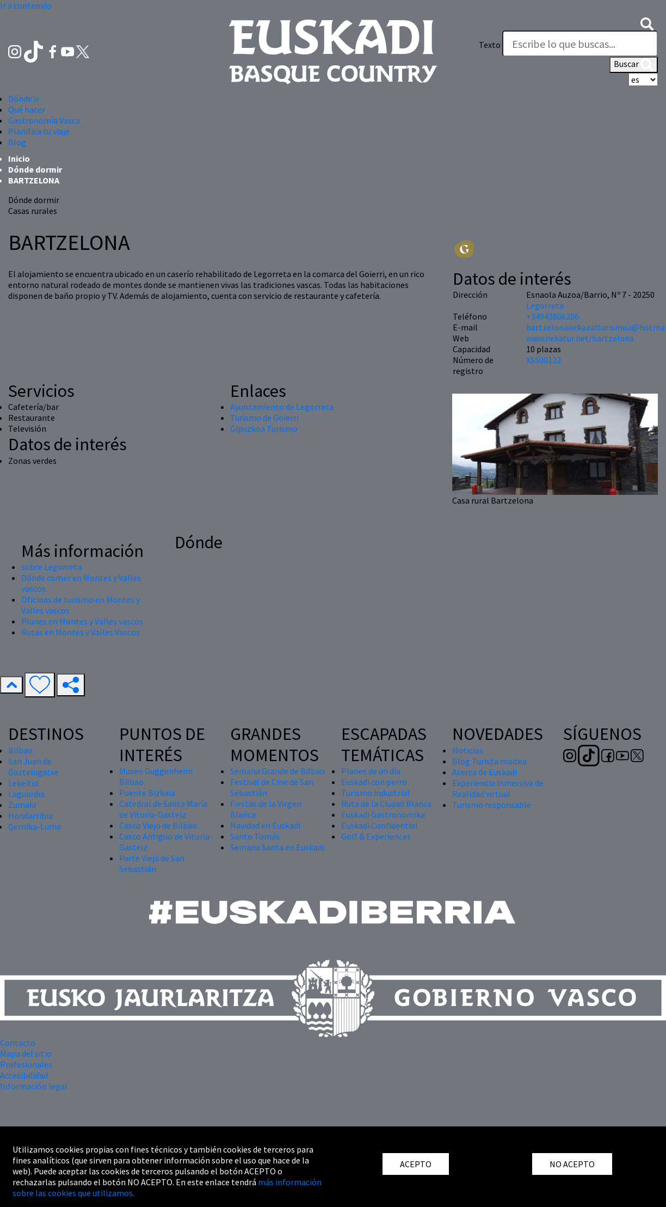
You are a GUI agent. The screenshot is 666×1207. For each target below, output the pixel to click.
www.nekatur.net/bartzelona (580, 338)
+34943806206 (552, 316)
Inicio (19, 158)
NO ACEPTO (572, 1164)
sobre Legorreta (51, 566)
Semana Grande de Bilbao (277, 770)
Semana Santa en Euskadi (277, 847)
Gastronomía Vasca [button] (44, 120)
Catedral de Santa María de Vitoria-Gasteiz (163, 809)
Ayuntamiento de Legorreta (282, 406)
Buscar (633, 64)
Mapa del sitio (26, 1053)
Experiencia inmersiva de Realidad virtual (498, 788)
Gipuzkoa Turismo (264, 428)
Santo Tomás (255, 836)
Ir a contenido (26, 5)
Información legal (33, 1086)
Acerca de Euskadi (484, 772)
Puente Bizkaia (147, 792)
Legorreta (545, 305)
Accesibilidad (24, 1075)
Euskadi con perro (374, 781)
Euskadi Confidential (379, 825)
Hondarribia (30, 815)
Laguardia (26, 793)
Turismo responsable (491, 804)
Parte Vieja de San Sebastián (151, 863)
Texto (490, 44)
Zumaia (22, 804)
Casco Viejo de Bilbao (158, 825)
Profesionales (26, 1064)
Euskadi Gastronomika (383, 814)
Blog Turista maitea (489, 761)
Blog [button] (17, 142)
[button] (646, 22)
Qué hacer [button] (26, 109)
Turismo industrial (375, 792)
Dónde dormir (35, 169)
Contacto (17, 1042)
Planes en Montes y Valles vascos (82, 621)
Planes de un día (370, 770)
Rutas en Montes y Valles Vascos (80, 632)
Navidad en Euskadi (265, 825)
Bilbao (20, 750)
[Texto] (580, 43)
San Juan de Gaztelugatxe (33, 766)
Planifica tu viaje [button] (39, 131)
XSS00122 (543, 359)
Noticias (467, 750)
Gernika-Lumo (34, 826)
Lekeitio (23, 782)
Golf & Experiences (376, 836)
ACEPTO (415, 1164)
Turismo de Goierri (264, 417)
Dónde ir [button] (23, 98)
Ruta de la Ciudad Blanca (386, 803)
